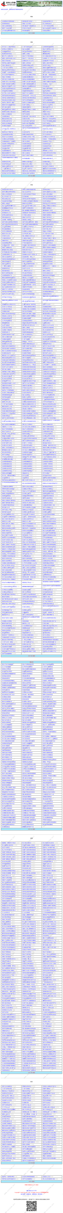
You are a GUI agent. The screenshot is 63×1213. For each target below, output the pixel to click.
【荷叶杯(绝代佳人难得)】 (30, 1033)
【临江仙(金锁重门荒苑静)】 (9, 1000)
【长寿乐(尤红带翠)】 (7, 671)
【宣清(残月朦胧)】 (27, 796)
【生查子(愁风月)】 (28, 229)
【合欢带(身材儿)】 (47, 697)
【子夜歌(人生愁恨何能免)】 (50, 986)
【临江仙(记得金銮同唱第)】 (10, 362)
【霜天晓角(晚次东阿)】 (30, 166)
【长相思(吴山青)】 (48, 318)
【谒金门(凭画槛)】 (7, 77)
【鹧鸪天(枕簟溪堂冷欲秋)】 (51, 521)
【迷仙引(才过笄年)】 (7, 734)
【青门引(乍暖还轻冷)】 (49, 579)
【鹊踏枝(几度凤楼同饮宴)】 (31, 901)
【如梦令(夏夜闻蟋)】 (29, 1119)
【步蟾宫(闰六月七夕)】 (30, 60)
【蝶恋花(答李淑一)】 (29, 1091)
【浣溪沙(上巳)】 (47, 1176)
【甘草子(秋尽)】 (5, 690)
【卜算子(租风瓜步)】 (29, 46)
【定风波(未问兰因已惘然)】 (31, 70)
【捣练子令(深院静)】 (28, 961)
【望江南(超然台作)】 (8, 440)
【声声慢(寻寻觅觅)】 (8, 297)
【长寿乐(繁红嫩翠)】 (47, 669)
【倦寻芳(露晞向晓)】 (8, 1028)
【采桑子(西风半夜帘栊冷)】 (31, 856)
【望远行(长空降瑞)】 (47, 780)
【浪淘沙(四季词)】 (7, 1160)
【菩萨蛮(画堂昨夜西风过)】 (31, 891)
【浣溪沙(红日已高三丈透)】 (50, 963)
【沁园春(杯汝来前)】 (49, 502)
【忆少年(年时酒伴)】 (8, 850)
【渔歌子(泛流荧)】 (49, 1019)
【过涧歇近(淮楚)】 (6, 697)
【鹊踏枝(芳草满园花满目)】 (51, 898)
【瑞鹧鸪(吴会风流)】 (27, 762)
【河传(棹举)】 (47, 935)
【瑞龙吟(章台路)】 (8, 630)
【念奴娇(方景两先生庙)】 (9, 143)
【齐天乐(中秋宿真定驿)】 (50, 395)
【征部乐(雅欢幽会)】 (27, 822)
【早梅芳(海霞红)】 (47, 820)
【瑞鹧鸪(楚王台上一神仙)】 (31, 364)
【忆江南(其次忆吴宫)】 (50, 843)
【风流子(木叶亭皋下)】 (49, 570)
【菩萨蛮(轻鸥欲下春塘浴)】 (31, 1070)
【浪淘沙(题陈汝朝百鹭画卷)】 (31, 596)
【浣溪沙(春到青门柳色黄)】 (51, 870)
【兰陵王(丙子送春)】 (49, 320)
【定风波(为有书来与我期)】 (9, 173)
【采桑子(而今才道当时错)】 (11, 81)
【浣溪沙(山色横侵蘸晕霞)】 (50, 411)
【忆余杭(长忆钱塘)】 (49, 376)
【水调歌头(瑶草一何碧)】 (9, 245)
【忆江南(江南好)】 (28, 843)
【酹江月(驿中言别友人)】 (30, 480)
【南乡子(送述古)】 (7, 431)
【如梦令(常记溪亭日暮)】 (9, 294)
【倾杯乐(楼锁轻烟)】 (47, 752)
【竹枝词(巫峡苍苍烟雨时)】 (10, 998)
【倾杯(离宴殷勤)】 (6, 750)
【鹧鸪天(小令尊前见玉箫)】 (10, 549)
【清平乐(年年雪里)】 (29, 291)
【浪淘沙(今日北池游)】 (50, 360)
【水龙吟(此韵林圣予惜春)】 (31, 194)
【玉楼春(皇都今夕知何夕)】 (8, 815)
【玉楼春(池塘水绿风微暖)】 (30, 560)
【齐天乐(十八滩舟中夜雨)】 (9, 46)
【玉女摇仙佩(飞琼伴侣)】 (28, 817)
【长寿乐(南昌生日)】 (49, 273)
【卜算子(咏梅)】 (27, 339)
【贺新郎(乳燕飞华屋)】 (49, 408)
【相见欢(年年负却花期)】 (30, 139)
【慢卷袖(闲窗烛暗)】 (47, 729)
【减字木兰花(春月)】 (49, 415)
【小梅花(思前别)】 (7, 238)
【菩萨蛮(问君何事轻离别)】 (31, 98)
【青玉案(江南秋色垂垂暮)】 (31, 1146)
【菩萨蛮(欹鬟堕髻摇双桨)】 (31, 896)
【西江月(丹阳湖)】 (28, 592)
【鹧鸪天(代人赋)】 (8, 521)
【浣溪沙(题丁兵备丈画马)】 (31, 116)
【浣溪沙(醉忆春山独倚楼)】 (31, 873)
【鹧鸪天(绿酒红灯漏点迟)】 (9, 111)
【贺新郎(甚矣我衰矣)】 (50, 495)
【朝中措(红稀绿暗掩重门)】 (51, 642)
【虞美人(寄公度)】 (7, 401)
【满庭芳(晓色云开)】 (8, 388)
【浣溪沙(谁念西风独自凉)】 (11, 88)
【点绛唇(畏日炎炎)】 (49, 466)
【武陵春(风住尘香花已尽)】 (10, 304)
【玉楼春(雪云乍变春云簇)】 (31, 931)
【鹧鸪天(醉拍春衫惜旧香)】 (31, 549)
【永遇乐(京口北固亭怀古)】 (51, 519)
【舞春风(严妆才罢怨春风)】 (51, 915)
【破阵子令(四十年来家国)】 (30, 970)
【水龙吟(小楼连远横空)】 (9, 392)
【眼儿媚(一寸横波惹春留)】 (50, 74)
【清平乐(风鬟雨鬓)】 (50, 100)
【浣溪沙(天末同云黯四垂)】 (51, 1137)
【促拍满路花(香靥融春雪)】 (8, 673)
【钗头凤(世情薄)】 (7, 452)
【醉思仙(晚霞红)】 (28, 1012)
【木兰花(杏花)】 (26, 738)
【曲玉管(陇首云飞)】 (7, 757)
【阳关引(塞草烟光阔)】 (8, 273)
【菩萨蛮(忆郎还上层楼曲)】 (9, 579)
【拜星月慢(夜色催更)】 (9, 612)
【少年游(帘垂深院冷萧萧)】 (49, 766)
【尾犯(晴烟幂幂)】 (27, 782)
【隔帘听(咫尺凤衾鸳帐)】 (8, 692)
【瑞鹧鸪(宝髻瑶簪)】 (27, 759)
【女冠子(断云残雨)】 (47, 743)
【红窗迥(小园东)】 (27, 701)
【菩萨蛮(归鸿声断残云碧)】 (10, 291)
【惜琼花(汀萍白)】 (28, 582)
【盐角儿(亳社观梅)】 (49, 194)
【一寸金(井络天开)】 (47, 801)
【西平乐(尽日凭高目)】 (48, 789)
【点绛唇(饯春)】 (7, 116)
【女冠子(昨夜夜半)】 (28, 1037)
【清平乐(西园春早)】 (8, 898)
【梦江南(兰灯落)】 (28, 945)
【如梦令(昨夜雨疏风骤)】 (30, 294)
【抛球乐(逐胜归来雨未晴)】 (31, 889)
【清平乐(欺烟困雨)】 (28, 1179)
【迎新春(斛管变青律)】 (48, 806)
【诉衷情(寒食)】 (27, 1010)
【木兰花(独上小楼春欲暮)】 (50, 1035)
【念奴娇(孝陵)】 (47, 148)
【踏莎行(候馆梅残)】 (49, 367)
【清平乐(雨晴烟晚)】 (29, 898)
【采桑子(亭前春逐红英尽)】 (9, 959)
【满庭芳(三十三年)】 (8, 426)
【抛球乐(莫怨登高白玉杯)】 (31, 887)
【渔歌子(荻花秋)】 (7, 956)
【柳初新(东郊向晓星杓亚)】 (29, 722)
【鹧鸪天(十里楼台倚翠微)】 (31, 547)
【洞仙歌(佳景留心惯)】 (48, 676)
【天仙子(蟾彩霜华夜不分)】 (9, 1044)
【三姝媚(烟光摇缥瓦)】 (50, 397)
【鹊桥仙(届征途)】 (27, 757)
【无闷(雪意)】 (27, 477)
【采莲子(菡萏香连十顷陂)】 (31, 942)
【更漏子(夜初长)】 (49, 866)
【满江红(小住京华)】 (49, 104)
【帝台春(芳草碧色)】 (28, 273)
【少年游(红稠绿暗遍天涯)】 (9, 30)
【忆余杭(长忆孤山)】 (8, 376)
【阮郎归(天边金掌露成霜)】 (10, 537)
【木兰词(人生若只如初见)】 (11, 93)
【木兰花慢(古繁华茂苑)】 (28, 741)
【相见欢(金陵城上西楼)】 (30, 649)
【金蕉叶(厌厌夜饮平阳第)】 (29, 708)
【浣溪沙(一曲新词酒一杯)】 (50, 551)
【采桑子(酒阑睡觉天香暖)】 (31, 854)
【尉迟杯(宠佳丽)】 (6, 785)
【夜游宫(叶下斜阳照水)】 (9, 635)
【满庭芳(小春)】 (47, 596)
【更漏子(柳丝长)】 (8, 530)
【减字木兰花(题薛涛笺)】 (30, 1160)
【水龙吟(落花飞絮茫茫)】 (30, 121)
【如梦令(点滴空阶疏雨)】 (30, 1151)
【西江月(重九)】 (47, 440)
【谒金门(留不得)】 (28, 1019)
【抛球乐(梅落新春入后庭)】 (10, 887)
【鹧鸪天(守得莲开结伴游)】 (51, 547)
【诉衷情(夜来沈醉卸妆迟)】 (31, 297)
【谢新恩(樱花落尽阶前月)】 (9, 982)
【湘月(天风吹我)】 (8, 60)
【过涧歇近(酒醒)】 (27, 697)
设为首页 (23, 1194)
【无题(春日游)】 (47, 1044)
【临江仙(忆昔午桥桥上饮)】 (31, 205)
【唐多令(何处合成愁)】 (30, 486)
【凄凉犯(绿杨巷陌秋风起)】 (9, 259)
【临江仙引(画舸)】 (27, 720)
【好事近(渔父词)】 (28, 644)
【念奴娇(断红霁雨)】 (8, 243)
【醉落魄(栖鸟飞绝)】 (49, 210)
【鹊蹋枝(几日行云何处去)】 (31, 905)
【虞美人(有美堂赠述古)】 (9, 447)
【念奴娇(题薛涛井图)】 (8, 134)
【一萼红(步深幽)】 (28, 639)
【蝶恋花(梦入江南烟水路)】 (31, 528)
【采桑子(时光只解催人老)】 (50, 549)
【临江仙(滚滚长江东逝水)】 (50, 28)
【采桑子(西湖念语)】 (49, 350)
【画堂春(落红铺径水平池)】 (30, 381)
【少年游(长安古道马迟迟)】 (49, 764)
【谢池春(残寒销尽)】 (8, 318)
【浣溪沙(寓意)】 (7, 415)
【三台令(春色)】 (48, 910)
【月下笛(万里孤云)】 (49, 601)
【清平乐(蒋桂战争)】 (8, 1105)
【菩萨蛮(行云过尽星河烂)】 (51, 203)
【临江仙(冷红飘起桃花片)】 (31, 880)
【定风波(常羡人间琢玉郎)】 (30, 406)
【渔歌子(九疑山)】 (28, 956)
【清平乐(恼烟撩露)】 (8, 653)
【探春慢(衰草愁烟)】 (49, 261)
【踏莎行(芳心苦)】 (7, 233)
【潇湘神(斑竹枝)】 (28, 991)
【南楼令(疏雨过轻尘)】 (9, 166)
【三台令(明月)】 (7, 912)
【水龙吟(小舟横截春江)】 (50, 438)
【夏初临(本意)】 (48, 51)
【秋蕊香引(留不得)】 (27, 755)
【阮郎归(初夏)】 (27, 433)
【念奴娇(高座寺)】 (28, 143)
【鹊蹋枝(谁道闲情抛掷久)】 (31, 908)
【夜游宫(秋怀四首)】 (8, 53)
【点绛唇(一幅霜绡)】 (8, 219)
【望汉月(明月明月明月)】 (28, 780)
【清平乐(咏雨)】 (28, 114)
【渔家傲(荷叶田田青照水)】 (51, 369)
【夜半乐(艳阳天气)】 (27, 801)
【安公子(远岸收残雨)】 (48, 664)
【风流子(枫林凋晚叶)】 (50, 614)
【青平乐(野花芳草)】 (28, 1042)
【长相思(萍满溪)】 (28, 353)
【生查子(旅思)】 (48, 123)
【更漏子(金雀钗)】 (7, 963)
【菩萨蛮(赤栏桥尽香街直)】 (30, 198)
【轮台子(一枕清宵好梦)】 (49, 724)
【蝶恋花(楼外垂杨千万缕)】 (31, 651)
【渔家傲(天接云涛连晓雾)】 (31, 309)
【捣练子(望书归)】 (48, 217)
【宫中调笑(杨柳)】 (48, 1026)
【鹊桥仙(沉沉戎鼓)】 (49, 1149)
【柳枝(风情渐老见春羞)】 (30, 968)
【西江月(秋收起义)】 (49, 1109)
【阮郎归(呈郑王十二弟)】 (9, 975)
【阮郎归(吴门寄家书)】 (9, 132)
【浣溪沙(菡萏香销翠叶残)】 (9, 949)
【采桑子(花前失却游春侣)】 (31, 852)
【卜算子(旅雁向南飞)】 (30, 642)
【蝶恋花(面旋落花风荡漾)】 (31, 355)
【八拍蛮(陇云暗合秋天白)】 (30, 1063)
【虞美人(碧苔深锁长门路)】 (10, 1158)
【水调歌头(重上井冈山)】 (50, 1107)
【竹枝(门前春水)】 (28, 1021)
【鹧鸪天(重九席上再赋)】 (9, 523)
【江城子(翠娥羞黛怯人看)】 (30, 418)
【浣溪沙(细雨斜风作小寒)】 (50, 413)
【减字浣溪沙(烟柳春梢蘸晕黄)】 (31, 224)
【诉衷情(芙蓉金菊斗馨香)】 (50, 556)
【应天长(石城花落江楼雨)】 (10, 926)
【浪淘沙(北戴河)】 (28, 1095)
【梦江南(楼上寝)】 (49, 945)
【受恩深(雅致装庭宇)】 (48, 771)
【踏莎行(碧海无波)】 (8, 558)
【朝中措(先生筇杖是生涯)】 (10, 644)
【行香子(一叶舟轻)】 (28, 443)
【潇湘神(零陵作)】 (28, 107)
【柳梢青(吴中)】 (27, 1007)
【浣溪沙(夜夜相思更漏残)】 (30, 1035)
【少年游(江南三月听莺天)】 (10, 129)
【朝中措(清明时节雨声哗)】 (9, 594)
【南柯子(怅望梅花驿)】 (30, 208)
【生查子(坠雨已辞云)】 (9, 542)
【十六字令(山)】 (7, 1107)
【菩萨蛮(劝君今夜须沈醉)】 (30, 1040)
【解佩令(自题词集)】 (29, 161)
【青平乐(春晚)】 (7, 454)
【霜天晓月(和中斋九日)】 (30, 325)
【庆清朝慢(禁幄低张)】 (50, 291)
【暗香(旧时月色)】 (28, 250)
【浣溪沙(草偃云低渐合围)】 (51, 1132)
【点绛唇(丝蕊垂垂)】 (29, 466)
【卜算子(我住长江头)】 (50, 316)
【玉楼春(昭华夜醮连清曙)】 (8, 817)
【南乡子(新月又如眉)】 (9, 535)
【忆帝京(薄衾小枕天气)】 (8, 803)
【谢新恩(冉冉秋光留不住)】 (30, 979)
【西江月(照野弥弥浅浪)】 (30, 440)
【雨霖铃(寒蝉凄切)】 (47, 808)
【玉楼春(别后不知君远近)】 (51, 371)
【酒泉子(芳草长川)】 (49, 875)
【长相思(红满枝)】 (28, 861)
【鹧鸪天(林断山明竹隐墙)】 (50, 447)
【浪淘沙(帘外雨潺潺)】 (29, 966)
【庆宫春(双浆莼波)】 (49, 259)
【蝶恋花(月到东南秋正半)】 (51, 1128)
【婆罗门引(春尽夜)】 (8, 28)
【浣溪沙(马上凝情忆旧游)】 (50, 1063)
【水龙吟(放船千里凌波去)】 (10, 649)
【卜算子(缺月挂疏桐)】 (8, 404)
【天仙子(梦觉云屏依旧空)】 (30, 1044)
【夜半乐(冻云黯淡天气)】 (8, 801)
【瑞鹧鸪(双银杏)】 (49, 294)
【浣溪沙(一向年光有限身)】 (9, 553)
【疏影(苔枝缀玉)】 (7, 261)
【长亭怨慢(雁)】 (28, 158)
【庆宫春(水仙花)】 (49, 475)
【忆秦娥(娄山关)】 (8, 1112)
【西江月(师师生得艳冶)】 (28, 789)
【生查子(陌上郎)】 (48, 229)
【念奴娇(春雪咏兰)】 (49, 21)
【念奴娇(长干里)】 (48, 141)
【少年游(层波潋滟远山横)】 (29, 764)
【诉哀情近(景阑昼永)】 (7, 775)
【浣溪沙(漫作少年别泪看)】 (51, 1135)
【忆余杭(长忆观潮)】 (28, 376)
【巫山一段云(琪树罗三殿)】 (8, 787)
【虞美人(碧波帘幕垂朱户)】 (10, 928)
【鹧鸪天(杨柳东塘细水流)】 (51, 67)
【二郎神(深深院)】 (49, 471)
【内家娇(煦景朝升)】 (7, 743)
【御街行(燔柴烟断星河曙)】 (8, 820)
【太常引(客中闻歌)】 (49, 132)
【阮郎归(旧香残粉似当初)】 (51, 535)
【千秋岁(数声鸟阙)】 (28, 579)
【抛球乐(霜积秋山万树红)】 (10, 889)
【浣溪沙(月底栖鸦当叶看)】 (51, 1139)
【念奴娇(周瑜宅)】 (28, 150)
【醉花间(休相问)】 (49, 1000)
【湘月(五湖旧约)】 (7, 263)
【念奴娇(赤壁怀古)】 (28, 431)
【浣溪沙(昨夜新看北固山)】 (10, 1142)
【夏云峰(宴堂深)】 (27, 794)
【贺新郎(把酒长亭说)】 (50, 493)
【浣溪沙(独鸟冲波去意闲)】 (10, 155)
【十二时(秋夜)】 (26, 771)
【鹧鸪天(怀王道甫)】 (28, 203)
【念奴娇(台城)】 (7, 148)
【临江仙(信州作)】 (28, 191)
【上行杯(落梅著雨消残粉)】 (51, 912)
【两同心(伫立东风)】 (7, 717)
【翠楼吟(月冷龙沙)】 (28, 252)
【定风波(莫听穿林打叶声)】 (50, 406)
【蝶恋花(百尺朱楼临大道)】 (51, 1123)
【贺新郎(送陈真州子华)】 (9, 334)
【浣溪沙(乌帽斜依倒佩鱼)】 (10, 1017)
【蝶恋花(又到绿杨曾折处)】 (31, 86)
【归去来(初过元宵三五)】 (8, 694)
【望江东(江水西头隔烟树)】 (51, 245)
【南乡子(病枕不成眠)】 (30, 155)
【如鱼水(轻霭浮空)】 (7, 759)
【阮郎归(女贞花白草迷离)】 (10, 1153)
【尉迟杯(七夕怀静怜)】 (50, 166)
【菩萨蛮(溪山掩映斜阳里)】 (10, 480)
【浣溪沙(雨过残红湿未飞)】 (51, 621)
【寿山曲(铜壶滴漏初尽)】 (9, 915)
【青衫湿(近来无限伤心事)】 (11, 100)
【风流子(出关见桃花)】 (9, 136)
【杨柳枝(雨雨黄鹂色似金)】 (51, 1058)
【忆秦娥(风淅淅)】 (8, 924)
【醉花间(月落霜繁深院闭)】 (51, 933)
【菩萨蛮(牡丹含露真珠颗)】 (50, 577)
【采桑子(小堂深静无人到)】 (51, 856)
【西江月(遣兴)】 (48, 516)
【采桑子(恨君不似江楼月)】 (31, 346)
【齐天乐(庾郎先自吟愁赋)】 (30, 259)
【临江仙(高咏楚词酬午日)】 (10, 205)
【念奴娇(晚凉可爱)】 (49, 646)
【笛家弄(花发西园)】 (27, 673)
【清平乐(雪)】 (7, 1012)
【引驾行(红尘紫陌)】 (27, 803)
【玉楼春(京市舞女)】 (29, 489)
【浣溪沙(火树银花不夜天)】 (51, 1086)
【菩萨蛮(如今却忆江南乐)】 (9, 1042)
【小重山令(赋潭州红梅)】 (30, 263)
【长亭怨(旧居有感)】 (49, 592)
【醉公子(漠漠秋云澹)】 (8, 940)
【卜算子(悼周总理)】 (8, 1088)
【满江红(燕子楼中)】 (49, 480)
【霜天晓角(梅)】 (7, 210)
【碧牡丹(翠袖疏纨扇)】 (30, 526)
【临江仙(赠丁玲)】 (49, 1095)
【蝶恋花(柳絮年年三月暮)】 (9, 153)
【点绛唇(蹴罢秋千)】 (8, 275)
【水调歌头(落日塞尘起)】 (30, 512)
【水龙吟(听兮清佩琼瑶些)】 (10, 516)
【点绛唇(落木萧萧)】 (49, 461)
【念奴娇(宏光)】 (47, 143)
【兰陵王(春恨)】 (28, 607)
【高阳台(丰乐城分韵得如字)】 (51, 483)
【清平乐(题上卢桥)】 (8, 509)
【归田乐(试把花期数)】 (30, 530)
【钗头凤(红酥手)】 (48, 339)
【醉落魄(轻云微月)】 (8, 450)
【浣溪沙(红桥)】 (28, 118)
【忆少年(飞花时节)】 (29, 168)
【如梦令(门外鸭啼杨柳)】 (9, 390)
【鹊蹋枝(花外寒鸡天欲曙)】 (10, 905)
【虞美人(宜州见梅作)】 (30, 247)
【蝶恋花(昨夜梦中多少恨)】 (31, 1130)
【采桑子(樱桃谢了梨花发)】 (10, 859)
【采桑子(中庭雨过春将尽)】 (51, 859)
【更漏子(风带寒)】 (28, 863)
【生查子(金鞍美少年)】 (50, 540)
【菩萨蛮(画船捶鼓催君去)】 (30, 399)
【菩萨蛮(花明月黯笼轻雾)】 (50, 970)
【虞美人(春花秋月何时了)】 (50, 984)
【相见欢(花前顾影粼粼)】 (30, 79)
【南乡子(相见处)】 (7, 954)
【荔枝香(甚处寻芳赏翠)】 (8, 715)
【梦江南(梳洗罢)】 (49, 1049)
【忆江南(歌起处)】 (49, 23)
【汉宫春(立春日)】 (28, 493)
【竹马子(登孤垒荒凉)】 (28, 824)
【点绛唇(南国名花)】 (8, 464)
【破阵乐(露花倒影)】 (7, 748)
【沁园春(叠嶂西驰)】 (29, 505)
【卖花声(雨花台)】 (8, 164)
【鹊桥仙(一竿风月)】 (28, 341)
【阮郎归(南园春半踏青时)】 (10, 364)
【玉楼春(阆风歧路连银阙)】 (29, 815)
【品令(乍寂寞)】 (7, 847)
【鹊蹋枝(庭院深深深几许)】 (51, 908)
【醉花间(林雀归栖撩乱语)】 (10, 933)
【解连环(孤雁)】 (7, 596)
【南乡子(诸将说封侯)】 (50, 240)
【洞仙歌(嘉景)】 (5, 678)
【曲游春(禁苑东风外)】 (49, 637)
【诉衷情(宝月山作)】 (8, 1010)
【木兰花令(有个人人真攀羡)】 (50, 738)
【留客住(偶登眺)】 (6, 722)
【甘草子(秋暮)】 (26, 690)
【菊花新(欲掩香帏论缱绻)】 (8, 710)
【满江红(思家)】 (27, 141)
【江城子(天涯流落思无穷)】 (30, 421)
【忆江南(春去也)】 (8, 996)
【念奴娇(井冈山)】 (28, 1098)
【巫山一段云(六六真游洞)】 (49, 785)
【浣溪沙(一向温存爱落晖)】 (10, 72)
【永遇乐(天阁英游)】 (7, 808)
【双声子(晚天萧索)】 (7, 773)
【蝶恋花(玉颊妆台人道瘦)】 (30, 109)
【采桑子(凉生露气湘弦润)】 (31, 81)
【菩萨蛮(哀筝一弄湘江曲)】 (30, 577)
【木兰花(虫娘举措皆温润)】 (29, 734)
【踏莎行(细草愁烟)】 (28, 558)
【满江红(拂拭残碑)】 (8, 26)
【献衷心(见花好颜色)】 (9, 1007)
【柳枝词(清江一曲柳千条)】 (10, 991)
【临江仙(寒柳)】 (28, 49)
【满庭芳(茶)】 (7, 240)
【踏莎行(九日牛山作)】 (50, 325)
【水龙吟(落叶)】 (7, 477)
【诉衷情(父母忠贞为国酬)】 (10, 1109)
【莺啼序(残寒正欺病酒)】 (9, 489)
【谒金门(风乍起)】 (8, 919)
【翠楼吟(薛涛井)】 (28, 1086)
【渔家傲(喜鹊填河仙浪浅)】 (31, 371)
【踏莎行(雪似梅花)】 (49, 348)
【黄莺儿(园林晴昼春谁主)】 (8, 704)
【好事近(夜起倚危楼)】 (9, 1132)
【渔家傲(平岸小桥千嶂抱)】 (31, 457)
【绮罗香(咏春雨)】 (8, 397)
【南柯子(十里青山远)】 (49, 1007)
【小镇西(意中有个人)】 (48, 794)
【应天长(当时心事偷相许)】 (31, 924)
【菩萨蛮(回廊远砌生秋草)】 (51, 891)
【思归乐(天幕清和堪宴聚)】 (29, 773)
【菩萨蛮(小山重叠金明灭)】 (51, 1054)
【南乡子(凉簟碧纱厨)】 (29, 429)
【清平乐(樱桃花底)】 (29, 1149)
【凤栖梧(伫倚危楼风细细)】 (8, 687)
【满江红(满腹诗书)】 (8, 337)
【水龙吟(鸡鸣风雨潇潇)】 (30, 1176)
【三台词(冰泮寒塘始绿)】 (30, 1031)
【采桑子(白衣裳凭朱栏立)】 (51, 79)
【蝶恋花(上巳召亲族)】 (30, 277)
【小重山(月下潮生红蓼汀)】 (50, 452)
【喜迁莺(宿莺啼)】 (8, 917)
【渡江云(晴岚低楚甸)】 (30, 614)
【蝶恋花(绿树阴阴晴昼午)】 (50, 171)
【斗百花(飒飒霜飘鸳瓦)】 (49, 678)
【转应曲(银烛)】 (27, 30)
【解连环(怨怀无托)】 (8, 623)
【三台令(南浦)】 (28, 912)
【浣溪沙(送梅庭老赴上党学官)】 (31, 413)
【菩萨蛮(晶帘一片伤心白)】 (31, 95)
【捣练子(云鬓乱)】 (7, 961)
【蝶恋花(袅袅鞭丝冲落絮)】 (10, 1128)
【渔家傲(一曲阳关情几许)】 (50, 445)
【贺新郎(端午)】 (7, 332)
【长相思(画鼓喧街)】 (27, 671)
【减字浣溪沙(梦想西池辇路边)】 (51, 222)
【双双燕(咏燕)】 (7, 399)
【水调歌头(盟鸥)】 (49, 512)
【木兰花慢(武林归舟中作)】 (51, 56)
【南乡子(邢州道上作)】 (50, 49)
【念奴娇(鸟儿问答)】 (8, 1100)
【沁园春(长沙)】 (7, 1102)
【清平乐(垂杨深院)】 (49, 1146)
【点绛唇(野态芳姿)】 (8, 471)
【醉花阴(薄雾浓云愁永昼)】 (51, 313)
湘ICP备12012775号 (31, 1190)
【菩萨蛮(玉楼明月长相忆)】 (31, 1056)
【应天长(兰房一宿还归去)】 (51, 924)
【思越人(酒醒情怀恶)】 (30, 915)
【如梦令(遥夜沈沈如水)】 (30, 390)
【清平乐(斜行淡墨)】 (8, 1149)
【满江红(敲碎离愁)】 (49, 498)
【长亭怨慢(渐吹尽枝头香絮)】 (10, 252)
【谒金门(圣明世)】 (49, 919)
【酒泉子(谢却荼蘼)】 (50, 88)
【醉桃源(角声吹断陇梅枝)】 (10, 935)
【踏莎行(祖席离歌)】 (8, 560)
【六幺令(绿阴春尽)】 (29, 533)
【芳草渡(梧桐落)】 (8, 863)
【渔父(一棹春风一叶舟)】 (30, 984)
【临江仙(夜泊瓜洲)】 (29, 125)
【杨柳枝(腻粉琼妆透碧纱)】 (50, 1065)
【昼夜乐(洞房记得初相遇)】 (49, 822)
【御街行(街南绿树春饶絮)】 (51, 544)
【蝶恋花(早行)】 (7, 614)
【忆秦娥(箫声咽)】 (28, 947)
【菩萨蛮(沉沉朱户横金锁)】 (10, 891)
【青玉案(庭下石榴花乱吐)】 (31, 26)
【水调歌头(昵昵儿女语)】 (9, 438)
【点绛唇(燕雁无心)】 (8, 254)
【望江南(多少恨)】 (48, 975)
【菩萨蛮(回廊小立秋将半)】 (51, 1144)
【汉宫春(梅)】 (27, 196)
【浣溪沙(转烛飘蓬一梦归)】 (10, 873)
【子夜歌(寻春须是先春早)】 (9, 989)
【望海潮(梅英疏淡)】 (8, 395)
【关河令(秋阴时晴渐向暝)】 (51, 618)
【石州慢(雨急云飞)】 (8, 610)
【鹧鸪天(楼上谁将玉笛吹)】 (9, 603)
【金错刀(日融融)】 (49, 873)
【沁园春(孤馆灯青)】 (49, 431)
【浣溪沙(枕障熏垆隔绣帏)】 (9, 1065)
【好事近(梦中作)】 (7, 381)
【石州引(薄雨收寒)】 (8, 231)
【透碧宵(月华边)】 (47, 778)
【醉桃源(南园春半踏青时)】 (31, 935)
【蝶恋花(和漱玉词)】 (8, 118)
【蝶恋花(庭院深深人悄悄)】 (9, 109)
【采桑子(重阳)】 (48, 1088)
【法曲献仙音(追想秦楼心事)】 (9, 683)
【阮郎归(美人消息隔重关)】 (51, 1151)
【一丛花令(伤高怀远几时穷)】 (10, 586)
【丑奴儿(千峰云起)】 (8, 491)
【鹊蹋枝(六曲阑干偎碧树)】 (51, 905)
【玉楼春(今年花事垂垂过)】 (31, 1158)
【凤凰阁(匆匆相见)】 (7, 685)
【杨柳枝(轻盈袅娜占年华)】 (31, 993)
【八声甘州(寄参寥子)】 (49, 401)
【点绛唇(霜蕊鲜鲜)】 (8, 466)
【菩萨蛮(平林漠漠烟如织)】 (9, 947)
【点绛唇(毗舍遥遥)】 (29, 464)
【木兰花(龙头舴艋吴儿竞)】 (9, 577)
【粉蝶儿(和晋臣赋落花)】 (9, 493)
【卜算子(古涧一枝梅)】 (9, 642)
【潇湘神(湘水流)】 (49, 991)
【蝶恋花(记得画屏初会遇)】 (50, 404)
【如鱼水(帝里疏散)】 (47, 757)
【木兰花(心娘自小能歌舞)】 (8, 738)
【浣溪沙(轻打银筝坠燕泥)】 (51, 1014)
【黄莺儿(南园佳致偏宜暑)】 (31, 189)
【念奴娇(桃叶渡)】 (28, 148)
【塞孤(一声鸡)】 (46, 762)
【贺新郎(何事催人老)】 (30, 65)
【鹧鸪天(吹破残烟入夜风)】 (8, 822)
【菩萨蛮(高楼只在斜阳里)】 (10, 348)
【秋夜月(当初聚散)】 (47, 755)
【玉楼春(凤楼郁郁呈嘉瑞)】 (49, 813)
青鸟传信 (40, 1194)
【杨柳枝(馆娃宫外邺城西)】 (51, 1056)
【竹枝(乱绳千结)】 (8, 1021)
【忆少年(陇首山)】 (49, 1024)
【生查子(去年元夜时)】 (9, 367)
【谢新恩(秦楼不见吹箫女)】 (9, 979)
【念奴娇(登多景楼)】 (8, 201)
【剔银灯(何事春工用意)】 (8, 778)
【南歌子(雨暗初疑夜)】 (49, 426)
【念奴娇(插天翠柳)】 (8, 646)
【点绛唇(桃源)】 (47, 378)
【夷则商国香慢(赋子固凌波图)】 (51, 639)
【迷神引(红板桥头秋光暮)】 (29, 731)
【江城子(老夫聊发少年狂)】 (9, 421)
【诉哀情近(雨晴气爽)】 (28, 775)
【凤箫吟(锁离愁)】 (48, 215)
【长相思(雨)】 (7, 1024)
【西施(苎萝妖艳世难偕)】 (28, 792)
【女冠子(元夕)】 (27, 268)
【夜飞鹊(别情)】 (48, 632)
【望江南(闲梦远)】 (7, 977)
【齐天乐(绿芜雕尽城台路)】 (10, 628)
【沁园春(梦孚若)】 (28, 337)
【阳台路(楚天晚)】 (47, 799)
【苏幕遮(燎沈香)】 (49, 630)
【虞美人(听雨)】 (47, 270)
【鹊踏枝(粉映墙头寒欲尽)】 (10, 901)
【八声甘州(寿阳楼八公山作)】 (31, 563)
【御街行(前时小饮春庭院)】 (29, 820)
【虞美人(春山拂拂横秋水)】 (31, 928)
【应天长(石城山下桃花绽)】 (31, 926)
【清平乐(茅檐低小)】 (49, 507)
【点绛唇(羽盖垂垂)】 (29, 471)
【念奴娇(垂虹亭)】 (28, 646)
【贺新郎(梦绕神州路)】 (30, 603)
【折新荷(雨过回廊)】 (49, 610)
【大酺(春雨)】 (27, 612)
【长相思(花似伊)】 (8, 353)
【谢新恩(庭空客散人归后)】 (50, 979)
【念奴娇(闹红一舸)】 (28, 256)
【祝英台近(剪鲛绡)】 (8, 123)
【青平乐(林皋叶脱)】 (49, 226)
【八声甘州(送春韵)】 (8, 320)
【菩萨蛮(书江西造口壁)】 (30, 502)
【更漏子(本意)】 (48, 111)
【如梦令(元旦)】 (48, 1105)
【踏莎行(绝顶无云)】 (8, 1156)
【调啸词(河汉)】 (48, 1028)
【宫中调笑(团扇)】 (28, 1026)
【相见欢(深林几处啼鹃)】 (30, 173)
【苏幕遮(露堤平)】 (28, 350)
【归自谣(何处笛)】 (49, 868)
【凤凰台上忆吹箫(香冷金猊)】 (11, 280)
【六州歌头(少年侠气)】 (29, 226)
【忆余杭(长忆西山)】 (28, 378)
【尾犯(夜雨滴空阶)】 (47, 782)
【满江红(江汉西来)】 (28, 424)
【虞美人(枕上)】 (7, 1114)
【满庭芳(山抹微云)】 (49, 385)
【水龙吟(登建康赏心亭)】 (9, 514)
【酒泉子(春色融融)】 (29, 875)
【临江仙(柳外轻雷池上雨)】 (31, 362)
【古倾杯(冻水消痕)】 (27, 692)
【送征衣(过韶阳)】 (47, 773)
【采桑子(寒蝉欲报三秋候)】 (10, 852)
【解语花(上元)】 (28, 623)
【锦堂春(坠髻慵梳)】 (47, 708)
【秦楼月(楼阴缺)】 (49, 208)
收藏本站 (28, 1194)
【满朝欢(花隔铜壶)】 (7, 727)
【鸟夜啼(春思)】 (7, 1070)
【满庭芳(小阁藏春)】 (49, 287)
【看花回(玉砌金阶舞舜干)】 (49, 710)
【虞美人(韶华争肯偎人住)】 (10, 58)
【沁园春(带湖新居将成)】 (9, 505)
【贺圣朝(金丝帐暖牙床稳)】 (10, 870)
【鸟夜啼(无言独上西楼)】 (9, 970)
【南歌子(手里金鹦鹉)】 (30, 1051)
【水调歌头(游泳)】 (28, 1107)
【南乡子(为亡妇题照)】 (30, 93)
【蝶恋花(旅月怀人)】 (49, 107)
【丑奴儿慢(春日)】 (8, 65)
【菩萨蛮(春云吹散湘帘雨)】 (51, 93)
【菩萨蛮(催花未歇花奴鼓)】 (11, 95)
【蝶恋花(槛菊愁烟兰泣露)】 (9, 551)
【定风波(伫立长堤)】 (47, 673)
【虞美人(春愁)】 (7, 203)
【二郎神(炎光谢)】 (27, 680)
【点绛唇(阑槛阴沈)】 (29, 461)
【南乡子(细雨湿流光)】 (9, 884)
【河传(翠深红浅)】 (6, 699)
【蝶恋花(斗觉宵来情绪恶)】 (31, 1125)
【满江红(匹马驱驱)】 (7, 729)
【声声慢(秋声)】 (47, 268)
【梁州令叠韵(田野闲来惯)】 (10, 191)
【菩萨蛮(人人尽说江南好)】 (50, 1040)
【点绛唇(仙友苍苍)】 (8, 468)
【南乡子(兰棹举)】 (28, 952)
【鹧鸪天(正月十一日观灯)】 (50, 266)
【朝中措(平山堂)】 (49, 353)
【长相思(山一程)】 (49, 84)
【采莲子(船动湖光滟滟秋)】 (10, 942)
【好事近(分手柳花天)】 (9, 49)
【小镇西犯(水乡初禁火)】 (8, 796)
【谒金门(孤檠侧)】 (49, 1156)
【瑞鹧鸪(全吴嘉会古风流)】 (49, 759)
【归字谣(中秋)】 (7, 1119)
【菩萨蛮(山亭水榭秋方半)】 (51, 651)
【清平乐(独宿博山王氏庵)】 (31, 507)
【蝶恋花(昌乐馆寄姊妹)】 (50, 275)
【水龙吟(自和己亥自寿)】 (50, 337)
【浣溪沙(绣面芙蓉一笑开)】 (31, 284)
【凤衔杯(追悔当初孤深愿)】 (49, 687)
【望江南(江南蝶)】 (8, 369)
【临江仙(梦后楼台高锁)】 (50, 530)
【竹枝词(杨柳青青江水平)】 (31, 998)
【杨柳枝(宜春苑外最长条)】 (31, 1058)
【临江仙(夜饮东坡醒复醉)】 (9, 424)
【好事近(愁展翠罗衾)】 (50, 1130)
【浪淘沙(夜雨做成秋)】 (30, 91)
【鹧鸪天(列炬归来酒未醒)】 (51, 1158)
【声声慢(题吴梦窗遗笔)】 (30, 601)
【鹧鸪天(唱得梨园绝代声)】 (51, 649)
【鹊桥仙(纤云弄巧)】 (49, 388)
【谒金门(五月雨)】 (28, 23)
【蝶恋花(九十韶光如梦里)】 (51, 118)
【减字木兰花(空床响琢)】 (9, 418)
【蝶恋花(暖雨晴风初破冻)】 (10, 277)
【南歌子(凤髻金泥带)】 (50, 362)
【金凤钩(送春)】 (48, 189)
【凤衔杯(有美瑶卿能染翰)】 (29, 687)
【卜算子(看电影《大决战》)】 (31, 1114)
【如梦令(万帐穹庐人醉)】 (10, 102)
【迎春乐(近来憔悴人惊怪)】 (29, 806)
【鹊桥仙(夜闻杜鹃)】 (8, 341)
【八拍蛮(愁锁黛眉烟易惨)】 (9, 1063)
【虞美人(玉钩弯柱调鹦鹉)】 (10, 931)
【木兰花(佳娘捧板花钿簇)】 (8, 736)
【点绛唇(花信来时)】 (49, 526)
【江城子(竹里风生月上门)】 (50, 940)
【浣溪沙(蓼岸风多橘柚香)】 (31, 1014)
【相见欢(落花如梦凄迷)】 (51, 102)
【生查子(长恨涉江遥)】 (9, 540)
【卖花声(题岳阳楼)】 (49, 572)
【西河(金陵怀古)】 (28, 632)
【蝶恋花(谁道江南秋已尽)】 (31, 1128)
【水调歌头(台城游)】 (28, 231)
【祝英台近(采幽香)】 (49, 489)
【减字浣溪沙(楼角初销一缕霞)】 (31, 222)
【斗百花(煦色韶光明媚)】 (8, 680)
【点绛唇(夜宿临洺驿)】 (50, 46)
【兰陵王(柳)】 (47, 623)
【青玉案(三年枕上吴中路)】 (9, 433)
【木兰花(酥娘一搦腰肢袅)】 (49, 736)
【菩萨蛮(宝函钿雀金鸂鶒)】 (51, 1051)
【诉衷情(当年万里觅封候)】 (50, 341)
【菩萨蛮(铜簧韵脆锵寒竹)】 (30, 973)
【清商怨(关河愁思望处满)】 (9, 556)
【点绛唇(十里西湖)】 (49, 464)
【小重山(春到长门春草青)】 (31, 304)
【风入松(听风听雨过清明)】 (31, 483)
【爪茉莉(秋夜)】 (5, 827)
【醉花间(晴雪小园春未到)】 (31, 933)
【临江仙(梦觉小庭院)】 (28, 717)
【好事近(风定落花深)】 (50, 280)
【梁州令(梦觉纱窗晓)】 (28, 715)
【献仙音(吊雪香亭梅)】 (8, 639)
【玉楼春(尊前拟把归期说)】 (51, 374)
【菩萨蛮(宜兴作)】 (48, 450)
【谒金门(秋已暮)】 (28, 919)
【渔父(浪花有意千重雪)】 (9, 984)
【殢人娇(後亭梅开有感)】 (30, 301)
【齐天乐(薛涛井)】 (49, 134)
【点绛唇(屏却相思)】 (49, 1121)
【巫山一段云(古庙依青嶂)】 (50, 954)
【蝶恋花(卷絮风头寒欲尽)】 (31, 1068)
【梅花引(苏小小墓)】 (29, 164)
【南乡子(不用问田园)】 (29, 56)
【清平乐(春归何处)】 (49, 243)
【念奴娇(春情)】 (28, 289)
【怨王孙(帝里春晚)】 (29, 311)
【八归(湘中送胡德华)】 (49, 250)
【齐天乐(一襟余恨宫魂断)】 (10, 475)
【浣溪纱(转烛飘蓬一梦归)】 (9, 966)
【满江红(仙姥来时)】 (8, 256)
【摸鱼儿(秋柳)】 (28, 1144)
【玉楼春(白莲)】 (48, 114)
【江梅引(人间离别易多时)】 (50, 254)
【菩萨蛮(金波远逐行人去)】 (31, 894)
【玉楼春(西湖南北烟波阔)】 (31, 374)
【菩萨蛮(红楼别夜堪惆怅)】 (50, 1037)
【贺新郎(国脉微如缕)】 (30, 332)
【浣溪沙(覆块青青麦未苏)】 (9, 411)
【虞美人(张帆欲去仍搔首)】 (51, 205)
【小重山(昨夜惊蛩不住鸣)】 (30, 570)
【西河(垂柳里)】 (28, 1156)
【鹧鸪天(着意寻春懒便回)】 (51, 523)
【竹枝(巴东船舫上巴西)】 (30, 845)
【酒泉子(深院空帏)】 (8, 877)
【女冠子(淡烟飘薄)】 (27, 743)
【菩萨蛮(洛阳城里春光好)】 (9, 1040)
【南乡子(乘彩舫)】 (7, 952)
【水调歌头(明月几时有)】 (50, 436)
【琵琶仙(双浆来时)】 (49, 256)
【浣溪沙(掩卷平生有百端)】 (10, 1139)
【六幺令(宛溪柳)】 (7, 226)
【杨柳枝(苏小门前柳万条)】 (10, 1058)
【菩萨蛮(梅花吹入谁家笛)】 (51, 894)
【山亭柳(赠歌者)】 (28, 556)
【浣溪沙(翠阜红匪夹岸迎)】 (51, 153)
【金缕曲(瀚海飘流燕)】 (30, 77)
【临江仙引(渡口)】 (6, 720)
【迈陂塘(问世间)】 (49, 567)
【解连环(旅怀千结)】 (49, 77)
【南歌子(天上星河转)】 (9, 289)
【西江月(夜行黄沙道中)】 (9, 519)
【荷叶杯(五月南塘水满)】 (9, 79)
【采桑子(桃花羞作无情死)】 (11, 84)
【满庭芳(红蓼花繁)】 (28, 385)
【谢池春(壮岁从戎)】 (8, 343)
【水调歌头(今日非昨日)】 (50, 136)
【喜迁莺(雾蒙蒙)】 (28, 917)
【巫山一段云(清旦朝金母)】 (29, 787)
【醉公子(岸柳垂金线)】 (49, 938)
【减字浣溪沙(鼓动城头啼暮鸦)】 (11, 222)
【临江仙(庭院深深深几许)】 (10, 287)
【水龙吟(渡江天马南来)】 (30, 514)
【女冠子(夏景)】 (5, 745)
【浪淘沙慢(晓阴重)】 (8, 625)
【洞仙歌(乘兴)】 (26, 676)
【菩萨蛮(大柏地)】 (28, 1100)
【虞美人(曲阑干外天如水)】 (51, 542)
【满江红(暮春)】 (28, 498)
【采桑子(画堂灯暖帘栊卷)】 (51, 852)
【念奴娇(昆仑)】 (48, 1098)
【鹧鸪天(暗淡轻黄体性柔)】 (10, 313)
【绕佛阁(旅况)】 (28, 628)
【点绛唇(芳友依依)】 (29, 459)
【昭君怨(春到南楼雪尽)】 (9, 1026)
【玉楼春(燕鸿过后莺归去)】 (50, 560)
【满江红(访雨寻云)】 (27, 727)
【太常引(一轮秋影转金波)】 (31, 516)
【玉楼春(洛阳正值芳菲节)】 (10, 374)
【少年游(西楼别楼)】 (49, 537)
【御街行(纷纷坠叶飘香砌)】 (51, 212)
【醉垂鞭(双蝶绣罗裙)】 (29, 586)
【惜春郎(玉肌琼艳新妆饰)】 (8, 794)
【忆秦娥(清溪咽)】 (28, 318)
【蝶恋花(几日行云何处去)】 (10, 355)
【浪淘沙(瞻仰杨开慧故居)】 (31, 1116)
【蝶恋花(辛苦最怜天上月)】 (11, 86)
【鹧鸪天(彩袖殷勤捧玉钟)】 (10, 547)
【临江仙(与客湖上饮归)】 (9, 565)
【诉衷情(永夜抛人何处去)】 (9, 938)
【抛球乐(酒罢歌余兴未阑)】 (51, 884)
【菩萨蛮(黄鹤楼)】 (49, 1100)
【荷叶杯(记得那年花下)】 (9, 1033)
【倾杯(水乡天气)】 (27, 750)
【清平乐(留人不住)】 (29, 535)
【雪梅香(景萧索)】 (47, 796)
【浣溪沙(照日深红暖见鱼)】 (30, 415)
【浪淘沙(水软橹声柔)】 (49, 173)
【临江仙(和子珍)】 (48, 109)
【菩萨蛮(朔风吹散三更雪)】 (51, 95)
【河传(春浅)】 (48, 86)
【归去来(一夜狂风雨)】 (28, 694)
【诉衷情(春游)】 (7, 23)
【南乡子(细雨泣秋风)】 (50, 882)
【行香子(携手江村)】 (8, 443)
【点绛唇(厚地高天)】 (29, 1121)
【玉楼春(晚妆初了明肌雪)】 (30, 986)
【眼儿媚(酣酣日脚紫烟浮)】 (31, 210)
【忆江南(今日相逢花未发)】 (31, 921)
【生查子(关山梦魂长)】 (30, 540)
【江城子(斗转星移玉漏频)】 (30, 940)
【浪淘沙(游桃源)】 (8, 1116)
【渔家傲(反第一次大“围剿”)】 (51, 1112)
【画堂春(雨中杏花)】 (29, 21)
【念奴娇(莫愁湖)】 (28, 146)
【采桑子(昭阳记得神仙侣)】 (31, 859)
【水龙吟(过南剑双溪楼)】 (50, 514)
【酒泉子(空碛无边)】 (29, 1017)
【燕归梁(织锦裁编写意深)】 (29, 799)
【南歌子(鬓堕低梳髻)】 (9, 1051)
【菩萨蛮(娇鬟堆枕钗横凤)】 (10, 894)
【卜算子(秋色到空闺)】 (50, 26)
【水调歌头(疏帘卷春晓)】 (9, 139)
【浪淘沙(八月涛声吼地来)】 (31, 989)
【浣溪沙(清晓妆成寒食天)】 (9, 1035)
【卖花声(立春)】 (48, 65)
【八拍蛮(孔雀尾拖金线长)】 (51, 1012)
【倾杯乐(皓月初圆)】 (7, 752)
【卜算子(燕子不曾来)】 (9, 67)
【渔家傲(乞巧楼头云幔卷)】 (10, 371)
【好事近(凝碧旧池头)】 (9, 215)
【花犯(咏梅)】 (27, 621)
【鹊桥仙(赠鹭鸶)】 (49, 509)
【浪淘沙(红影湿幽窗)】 (9, 91)
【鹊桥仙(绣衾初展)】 (8, 1151)
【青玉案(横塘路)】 (7, 229)
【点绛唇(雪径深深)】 (49, 468)
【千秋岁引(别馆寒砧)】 (9, 457)
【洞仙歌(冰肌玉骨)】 (8, 408)
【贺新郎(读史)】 (48, 1091)
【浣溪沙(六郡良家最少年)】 (10, 1135)
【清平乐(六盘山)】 (28, 1105)
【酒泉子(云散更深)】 (8, 880)
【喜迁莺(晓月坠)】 (48, 977)
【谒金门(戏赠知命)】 (8, 247)
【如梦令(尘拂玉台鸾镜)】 (30, 910)
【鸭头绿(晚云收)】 (8, 198)
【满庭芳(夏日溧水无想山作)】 (51, 625)
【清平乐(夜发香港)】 (49, 155)
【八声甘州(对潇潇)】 (27, 666)
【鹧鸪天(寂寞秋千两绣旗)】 (31, 316)
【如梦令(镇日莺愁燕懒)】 (30, 123)
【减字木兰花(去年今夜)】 (50, 346)
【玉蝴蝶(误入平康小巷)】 (28, 813)
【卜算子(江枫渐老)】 (47, 666)
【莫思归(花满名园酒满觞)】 (31, 882)
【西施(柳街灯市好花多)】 (8, 792)
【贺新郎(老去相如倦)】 (49, 327)
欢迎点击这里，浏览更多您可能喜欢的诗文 (12, 9)
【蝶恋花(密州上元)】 (8, 406)
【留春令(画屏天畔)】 (8, 533)
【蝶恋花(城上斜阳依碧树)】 (30, 171)
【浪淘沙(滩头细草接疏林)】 (10, 945)
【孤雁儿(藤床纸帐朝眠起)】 (31, 280)
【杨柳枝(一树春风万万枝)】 (10, 843)
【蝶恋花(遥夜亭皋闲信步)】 (50, 961)
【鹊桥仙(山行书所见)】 (30, 509)
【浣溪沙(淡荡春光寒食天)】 (10, 282)
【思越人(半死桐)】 (48, 231)
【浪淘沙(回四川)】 (49, 1114)
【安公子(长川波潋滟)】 (7, 664)
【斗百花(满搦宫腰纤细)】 (28, 678)
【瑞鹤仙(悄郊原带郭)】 (50, 628)
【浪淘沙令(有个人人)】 (28, 713)
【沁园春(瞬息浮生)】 (50, 98)
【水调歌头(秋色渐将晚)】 (50, 565)
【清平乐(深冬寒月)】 (49, 896)
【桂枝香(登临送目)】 (29, 454)
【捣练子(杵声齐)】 (28, 217)
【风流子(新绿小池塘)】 (9, 618)
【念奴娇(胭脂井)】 (7, 150)
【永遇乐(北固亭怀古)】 (30, 519)
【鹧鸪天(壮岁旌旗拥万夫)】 (31, 523)
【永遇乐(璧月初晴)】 (8, 327)
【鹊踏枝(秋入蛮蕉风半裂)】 (10, 903)
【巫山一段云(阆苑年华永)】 (29, 785)
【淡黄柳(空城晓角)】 (49, 252)
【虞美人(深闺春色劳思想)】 (30, 938)
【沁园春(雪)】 (27, 1102)
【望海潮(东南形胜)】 (7, 780)
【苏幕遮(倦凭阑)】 (49, 1153)
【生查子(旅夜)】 (28, 104)
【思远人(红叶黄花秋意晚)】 (31, 542)
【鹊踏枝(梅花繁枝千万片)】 (51, 901)
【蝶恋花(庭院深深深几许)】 (10, 357)
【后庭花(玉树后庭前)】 (29, 963)
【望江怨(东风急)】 (7, 1003)
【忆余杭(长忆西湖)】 (8, 378)
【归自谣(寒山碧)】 (28, 868)
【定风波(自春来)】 (6, 676)
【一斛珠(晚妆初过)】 (49, 982)
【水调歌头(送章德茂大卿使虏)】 (31, 201)
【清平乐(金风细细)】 (49, 553)
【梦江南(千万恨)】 (28, 1049)
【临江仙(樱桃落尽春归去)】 (9, 968)
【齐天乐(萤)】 (27, 475)
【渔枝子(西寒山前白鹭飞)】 (10, 1068)
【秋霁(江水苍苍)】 (28, 397)
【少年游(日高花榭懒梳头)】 (29, 769)
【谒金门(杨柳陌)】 (8, 921)
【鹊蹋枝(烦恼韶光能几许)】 (51, 903)
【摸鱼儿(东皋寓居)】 (8, 194)
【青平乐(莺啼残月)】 (49, 1042)
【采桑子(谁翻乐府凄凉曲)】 (51, 81)
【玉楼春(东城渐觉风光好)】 (30, 401)
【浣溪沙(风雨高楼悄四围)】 (51, 70)
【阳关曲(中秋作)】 (48, 443)
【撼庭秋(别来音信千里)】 (30, 551)
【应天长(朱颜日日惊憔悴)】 (51, 926)
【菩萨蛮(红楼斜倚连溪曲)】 (51, 477)
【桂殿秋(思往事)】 (8, 161)
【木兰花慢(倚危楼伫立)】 (49, 741)
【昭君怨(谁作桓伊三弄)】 (30, 447)
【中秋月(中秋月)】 (28, 28)
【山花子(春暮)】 (7, 325)
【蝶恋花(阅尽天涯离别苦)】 (10, 1130)
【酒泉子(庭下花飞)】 (49, 877)
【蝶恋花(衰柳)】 (28, 111)
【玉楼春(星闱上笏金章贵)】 (49, 815)
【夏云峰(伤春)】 (47, 1010)
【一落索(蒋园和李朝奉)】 (50, 399)
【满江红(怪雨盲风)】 (29, 334)
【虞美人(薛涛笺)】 (28, 63)
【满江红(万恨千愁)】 (27, 729)
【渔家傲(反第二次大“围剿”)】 (31, 1112)
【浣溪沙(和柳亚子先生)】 (30, 1093)
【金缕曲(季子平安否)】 (50, 60)
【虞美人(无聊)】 (28, 53)
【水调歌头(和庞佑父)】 (9, 592)
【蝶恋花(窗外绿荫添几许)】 (10, 1125)
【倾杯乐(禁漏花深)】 (27, 752)
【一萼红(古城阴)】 (7, 266)
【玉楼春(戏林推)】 (8, 339)
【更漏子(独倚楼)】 (48, 219)
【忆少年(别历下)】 (8, 196)
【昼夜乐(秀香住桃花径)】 (8, 824)
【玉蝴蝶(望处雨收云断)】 (8, 813)
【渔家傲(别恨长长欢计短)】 (31, 369)
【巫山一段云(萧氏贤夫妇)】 (49, 787)
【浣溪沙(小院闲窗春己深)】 (10, 284)
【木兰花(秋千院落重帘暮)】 (51, 533)
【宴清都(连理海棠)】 (49, 486)
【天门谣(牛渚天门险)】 (49, 233)
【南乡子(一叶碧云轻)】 (29, 58)
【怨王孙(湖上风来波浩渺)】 (51, 311)
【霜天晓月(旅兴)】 (8, 512)
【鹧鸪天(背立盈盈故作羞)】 (11, 104)
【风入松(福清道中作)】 (50, 330)
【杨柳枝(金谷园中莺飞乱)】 (10, 993)
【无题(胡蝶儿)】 (27, 1065)
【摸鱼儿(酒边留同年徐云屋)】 (31, 323)
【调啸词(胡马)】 (7, 1031)
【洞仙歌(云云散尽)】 (8, 316)
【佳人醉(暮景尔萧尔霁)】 (49, 706)
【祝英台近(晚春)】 (8, 526)
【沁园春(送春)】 (48, 323)
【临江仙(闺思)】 (28, 395)
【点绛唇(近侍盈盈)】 (49, 459)
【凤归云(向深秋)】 (47, 683)
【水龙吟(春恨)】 (47, 201)
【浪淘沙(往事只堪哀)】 (49, 966)
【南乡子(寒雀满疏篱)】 (8, 429)
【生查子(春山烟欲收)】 (30, 1003)
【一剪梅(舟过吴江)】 (28, 270)
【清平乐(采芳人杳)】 (28, 599)
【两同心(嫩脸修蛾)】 (47, 715)
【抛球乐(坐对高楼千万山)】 (51, 889)
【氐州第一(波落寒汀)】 (50, 612)
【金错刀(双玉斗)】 (8, 875)
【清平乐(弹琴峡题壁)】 (30, 100)
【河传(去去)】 (47, 949)
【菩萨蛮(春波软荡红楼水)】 (51, 125)
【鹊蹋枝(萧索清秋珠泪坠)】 (10, 910)
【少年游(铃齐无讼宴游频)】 (8, 769)
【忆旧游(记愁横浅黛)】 (30, 635)
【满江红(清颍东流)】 (49, 424)
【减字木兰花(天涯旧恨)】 (30, 383)
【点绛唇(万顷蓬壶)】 (8, 1123)
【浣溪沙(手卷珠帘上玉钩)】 (30, 949)
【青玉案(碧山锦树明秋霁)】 (30, 847)
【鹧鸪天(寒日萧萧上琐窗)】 (31, 313)
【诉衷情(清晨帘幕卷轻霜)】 (31, 367)
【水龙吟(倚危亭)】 (28, 392)
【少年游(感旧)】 (28, 630)
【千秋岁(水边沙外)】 (28, 388)
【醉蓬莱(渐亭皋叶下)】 (28, 827)
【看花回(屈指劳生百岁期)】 (29, 710)
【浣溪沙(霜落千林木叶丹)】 (31, 1137)
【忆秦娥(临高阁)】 (49, 306)
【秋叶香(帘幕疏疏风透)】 (9, 572)
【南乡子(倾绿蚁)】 (48, 952)
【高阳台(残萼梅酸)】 (8, 473)
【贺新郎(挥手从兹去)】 (9, 1093)
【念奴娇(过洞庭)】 (28, 589)
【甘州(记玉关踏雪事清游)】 (30, 594)
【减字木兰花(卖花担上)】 (50, 284)
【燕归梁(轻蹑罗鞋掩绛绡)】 (8, 799)
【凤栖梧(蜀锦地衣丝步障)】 (49, 685)
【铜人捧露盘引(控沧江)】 (30, 236)
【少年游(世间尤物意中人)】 (49, 769)
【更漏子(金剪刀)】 (49, 863)
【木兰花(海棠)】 (46, 734)
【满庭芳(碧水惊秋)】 (8, 385)
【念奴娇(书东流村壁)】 (50, 500)
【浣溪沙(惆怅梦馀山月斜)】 (50, 1033)
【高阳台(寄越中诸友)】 (29, 637)
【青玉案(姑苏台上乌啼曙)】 (10, 1146)
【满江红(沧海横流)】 (8, 1086)
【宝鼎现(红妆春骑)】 (29, 320)
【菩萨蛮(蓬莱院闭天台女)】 (9, 973)
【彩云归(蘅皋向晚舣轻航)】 (29, 669)
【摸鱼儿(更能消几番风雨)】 (10, 500)
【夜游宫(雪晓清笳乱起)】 (30, 343)
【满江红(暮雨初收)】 (47, 727)
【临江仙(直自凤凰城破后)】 (51, 644)
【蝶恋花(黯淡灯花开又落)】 (31, 1123)
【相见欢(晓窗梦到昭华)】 (50, 917)
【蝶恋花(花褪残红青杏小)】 (30, 404)
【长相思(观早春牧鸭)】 (50, 1116)
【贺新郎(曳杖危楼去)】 (50, 603)
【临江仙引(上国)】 (47, 720)
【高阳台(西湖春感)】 (49, 594)
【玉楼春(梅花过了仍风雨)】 (10, 141)
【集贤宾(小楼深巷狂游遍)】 (49, 704)
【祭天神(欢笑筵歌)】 (7, 706)
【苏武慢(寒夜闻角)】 (29, 72)
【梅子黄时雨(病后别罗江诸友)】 (11, 599)
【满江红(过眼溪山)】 (8, 498)
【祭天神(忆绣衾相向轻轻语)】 (30, 706)
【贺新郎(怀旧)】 (7, 268)
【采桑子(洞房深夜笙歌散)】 (31, 850)
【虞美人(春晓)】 (28, 327)
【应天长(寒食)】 (48, 635)
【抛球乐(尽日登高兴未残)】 (31, 884)
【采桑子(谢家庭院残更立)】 (31, 84)
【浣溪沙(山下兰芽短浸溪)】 (9, 413)
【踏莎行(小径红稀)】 (49, 558)
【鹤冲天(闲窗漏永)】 (7, 701)
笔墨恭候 (34, 1194)
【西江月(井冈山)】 (28, 1109)
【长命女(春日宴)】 (8, 861)
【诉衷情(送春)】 (28, 1024)
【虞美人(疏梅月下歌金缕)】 (10, 544)
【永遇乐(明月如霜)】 (28, 445)
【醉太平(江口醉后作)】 (9, 56)
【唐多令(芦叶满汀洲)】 (29, 330)
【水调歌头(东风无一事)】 (30, 136)
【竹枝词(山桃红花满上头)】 (51, 996)
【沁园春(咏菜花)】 (8, 51)
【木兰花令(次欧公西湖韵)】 (30, 426)
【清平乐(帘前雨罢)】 (29, 51)
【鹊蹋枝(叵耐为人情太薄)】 (10, 908)
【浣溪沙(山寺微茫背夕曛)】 (10, 1137)
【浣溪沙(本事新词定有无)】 (31, 1132)
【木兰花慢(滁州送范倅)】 (30, 500)
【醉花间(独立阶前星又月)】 (51, 931)
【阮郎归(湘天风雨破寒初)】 (50, 390)
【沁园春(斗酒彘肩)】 (8, 330)
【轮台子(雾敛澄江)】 (27, 724)
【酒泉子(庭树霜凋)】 (29, 877)
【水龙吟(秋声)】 (28, 132)
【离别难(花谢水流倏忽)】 (49, 713)
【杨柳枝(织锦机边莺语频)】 (10, 1061)
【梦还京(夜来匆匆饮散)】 (8, 731)
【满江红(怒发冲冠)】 (8, 570)
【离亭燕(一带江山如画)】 (30, 572)
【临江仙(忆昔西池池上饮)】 (51, 196)
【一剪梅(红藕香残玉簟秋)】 (31, 306)
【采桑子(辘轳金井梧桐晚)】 (50, 956)
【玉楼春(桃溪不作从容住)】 (10, 637)
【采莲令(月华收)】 (6, 669)
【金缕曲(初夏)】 (48, 161)
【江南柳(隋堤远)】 (48, 574)
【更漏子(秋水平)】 (8, 866)
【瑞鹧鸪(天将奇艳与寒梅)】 (8, 762)
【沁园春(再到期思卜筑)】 (50, 505)
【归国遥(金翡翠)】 (48, 1031)
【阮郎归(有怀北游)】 (8, 601)
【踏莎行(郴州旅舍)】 (49, 392)
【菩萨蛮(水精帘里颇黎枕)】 (31, 1054)
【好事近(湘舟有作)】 (8, 121)
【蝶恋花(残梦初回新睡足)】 (9, 171)
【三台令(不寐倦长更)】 (29, 975)
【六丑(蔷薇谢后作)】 (29, 625)
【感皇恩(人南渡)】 (28, 219)
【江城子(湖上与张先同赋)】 (50, 418)
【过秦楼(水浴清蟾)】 (8, 621)
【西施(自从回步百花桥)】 (49, 792)
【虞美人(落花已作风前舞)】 (31, 567)
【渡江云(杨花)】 (27, 153)
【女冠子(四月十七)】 (8, 1037)
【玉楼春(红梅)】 (7, 311)
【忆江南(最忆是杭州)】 (9, 845)
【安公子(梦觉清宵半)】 (28, 664)
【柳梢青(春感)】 (7, 323)
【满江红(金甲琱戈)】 (49, 334)
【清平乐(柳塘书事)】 (29, 348)
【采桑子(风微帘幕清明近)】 (51, 850)
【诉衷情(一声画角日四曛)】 (49, 775)
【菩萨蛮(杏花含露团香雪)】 (10, 1056)
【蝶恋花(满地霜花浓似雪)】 (51, 1125)
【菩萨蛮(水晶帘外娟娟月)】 (9, 1179)
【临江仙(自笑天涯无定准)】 (31, 565)
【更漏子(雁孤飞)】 (28, 866)
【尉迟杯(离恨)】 (7, 632)
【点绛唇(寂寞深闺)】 (29, 275)
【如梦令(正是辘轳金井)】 (31, 102)
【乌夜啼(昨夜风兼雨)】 (29, 977)
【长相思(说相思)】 (8, 125)
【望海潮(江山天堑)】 (49, 150)
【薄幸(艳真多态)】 (7, 217)
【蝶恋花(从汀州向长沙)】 (9, 1091)
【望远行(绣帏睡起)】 (7, 782)
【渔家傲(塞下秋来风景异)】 (31, 212)
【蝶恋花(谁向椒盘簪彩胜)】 (51, 491)
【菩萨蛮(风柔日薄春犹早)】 (51, 289)
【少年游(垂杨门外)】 (29, 1153)
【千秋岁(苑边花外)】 (29, 243)
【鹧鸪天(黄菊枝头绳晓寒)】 (51, 247)
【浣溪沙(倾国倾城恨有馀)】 (31, 1061)
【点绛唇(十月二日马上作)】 (51, 58)
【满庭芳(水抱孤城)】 (8, 1144)
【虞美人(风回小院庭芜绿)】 (9, 986)
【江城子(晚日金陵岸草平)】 (51, 1003)
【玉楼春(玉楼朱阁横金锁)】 (9, 563)
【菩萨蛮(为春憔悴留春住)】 (11, 98)
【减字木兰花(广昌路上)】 (9, 1095)
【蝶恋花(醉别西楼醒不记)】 (51, 528)
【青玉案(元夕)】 (7, 507)
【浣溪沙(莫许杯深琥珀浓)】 (51, 282)
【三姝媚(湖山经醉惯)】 (9, 486)
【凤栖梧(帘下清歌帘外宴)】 (29, 685)
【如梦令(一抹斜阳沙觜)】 (9, 1176)
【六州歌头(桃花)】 (28, 215)
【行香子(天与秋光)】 (8, 306)
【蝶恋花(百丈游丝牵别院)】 (50, 168)
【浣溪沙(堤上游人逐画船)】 (51, 357)
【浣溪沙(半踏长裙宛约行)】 (10, 1014)
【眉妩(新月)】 (27, 473)
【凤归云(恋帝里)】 (27, 683)
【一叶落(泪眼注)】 (8, 168)
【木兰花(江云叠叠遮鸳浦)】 (30, 450)
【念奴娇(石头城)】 (48, 146)
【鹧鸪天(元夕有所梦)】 (29, 266)
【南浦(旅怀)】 (47, 998)
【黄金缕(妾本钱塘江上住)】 (9, 383)
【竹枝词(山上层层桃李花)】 (31, 996)
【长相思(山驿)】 (48, 1021)
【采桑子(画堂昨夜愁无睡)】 (10, 854)
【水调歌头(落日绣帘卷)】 (30, 436)
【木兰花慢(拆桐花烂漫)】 (8, 741)
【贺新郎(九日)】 (48, 332)
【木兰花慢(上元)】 (49, 164)
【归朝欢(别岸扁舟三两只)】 (49, 692)
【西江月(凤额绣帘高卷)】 (8, 789)
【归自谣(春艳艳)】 (8, 868)
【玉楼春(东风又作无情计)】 (31, 544)
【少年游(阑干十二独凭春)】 (51, 364)
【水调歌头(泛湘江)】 (49, 589)
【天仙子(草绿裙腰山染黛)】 (51, 121)
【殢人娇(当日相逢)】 (27, 778)
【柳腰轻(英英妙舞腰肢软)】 (49, 722)
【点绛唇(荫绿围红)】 (49, 861)
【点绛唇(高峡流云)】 (8, 1121)
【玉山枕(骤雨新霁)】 (47, 817)
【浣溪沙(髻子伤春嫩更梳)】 (31, 282)
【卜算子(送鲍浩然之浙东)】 (50, 457)
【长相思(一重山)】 (28, 959)
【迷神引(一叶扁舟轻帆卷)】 (49, 731)
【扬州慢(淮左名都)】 (49, 263)
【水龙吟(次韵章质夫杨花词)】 (31, 438)
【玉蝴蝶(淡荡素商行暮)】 (8, 810)
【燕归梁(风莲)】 (7, 270)
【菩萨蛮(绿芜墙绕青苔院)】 (50, 198)
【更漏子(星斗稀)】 (49, 1047)
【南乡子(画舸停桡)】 (29, 1005)
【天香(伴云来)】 (7, 236)
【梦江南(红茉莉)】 (8, 107)
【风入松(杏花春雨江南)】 (50, 1179)
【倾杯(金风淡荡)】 (47, 748)
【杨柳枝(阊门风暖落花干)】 (10, 1019)
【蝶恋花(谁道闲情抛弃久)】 (51, 355)
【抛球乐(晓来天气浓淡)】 (28, 745)
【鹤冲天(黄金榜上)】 (47, 699)
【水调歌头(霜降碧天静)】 (9, 567)
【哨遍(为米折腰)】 (7, 436)
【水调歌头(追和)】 (28, 610)
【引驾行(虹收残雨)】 (47, 803)
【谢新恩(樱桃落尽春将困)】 (30, 982)
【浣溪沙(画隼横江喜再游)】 (30, 411)
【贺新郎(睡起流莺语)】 (50, 563)
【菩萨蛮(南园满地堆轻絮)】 (10, 1054)
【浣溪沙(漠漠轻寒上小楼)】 (50, 381)
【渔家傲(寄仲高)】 (48, 343)
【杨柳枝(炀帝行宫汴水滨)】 (51, 993)
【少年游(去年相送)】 (49, 433)
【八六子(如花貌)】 (6, 666)
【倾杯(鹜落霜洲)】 (47, 750)
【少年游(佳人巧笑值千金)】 (29, 766)
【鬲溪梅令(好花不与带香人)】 (31, 254)
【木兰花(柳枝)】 (26, 736)
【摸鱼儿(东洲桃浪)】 (8, 114)
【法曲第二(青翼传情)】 (48, 680)
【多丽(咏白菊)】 (48, 277)
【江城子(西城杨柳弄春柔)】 (50, 383)
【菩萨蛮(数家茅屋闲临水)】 (51, 454)
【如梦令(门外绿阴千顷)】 (50, 847)
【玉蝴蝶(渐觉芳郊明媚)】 (28, 810)
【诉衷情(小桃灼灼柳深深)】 (31, 245)
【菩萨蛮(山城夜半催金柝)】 (10, 63)
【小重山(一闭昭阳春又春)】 (9, 1047)
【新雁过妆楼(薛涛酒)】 (29, 134)
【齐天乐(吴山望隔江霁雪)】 (30, 74)
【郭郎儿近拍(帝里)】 (47, 694)
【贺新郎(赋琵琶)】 (8, 495)
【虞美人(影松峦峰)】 (49, 63)
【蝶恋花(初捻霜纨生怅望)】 (10, 528)
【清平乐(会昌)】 (48, 1102)
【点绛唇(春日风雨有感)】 (9, 21)
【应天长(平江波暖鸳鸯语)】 (31, 1000)
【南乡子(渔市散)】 (28, 954)
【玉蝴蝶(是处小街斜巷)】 (49, 810)
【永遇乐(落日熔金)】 (8, 309)
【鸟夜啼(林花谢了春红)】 (50, 968)
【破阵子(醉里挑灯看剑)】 (9, 502)
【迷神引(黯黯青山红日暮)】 (51, 191)
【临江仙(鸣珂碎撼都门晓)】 (49, 717)
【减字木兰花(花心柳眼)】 (8, 708)
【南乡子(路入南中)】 (49, 1005)
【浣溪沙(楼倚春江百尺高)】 (30, 574)
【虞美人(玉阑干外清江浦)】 (50, 947)
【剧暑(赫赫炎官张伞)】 (9, 208)
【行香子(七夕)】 (48, 304)
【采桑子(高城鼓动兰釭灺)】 (51, 1119)
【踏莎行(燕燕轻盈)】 (28, 261)
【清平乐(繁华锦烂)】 (7, 755)
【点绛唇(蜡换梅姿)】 (8, 461)
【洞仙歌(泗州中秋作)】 (9, 189)
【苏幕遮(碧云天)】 (8, 212)
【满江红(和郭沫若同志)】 (9, 1098)
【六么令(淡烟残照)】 (7, 724)
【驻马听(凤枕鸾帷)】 (47, 824)
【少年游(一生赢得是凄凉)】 (8, 771)
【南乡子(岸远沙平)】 (8, 1005)
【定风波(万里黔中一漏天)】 (51, 238)
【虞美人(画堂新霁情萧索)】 (51, 928)
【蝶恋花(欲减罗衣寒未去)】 (51, 1068)
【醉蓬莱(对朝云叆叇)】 (9, 250)
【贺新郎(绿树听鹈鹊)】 (30, 495)
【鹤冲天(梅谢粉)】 (28, 357)
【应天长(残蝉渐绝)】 (7, 806)
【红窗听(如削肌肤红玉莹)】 (49, 701)
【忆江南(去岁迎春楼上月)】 (51, 921)
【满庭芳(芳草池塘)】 (29, 287)
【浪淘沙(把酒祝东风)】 (30, 360)
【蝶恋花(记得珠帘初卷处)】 (10, 70)
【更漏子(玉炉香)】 (8, 1049)
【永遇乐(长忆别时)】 (8, 445)
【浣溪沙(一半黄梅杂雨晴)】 (51, 139)
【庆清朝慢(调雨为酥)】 (8, 459)
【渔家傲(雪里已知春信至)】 (51, 309)
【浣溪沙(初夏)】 (48, 30)
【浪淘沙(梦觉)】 (5, 713)
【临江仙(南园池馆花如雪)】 (10, 882)
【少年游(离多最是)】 (29, 537)
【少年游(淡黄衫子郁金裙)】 (8, 766)
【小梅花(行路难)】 (28, 238)
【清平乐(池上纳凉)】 (49, 129)
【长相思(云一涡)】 (48, 959)
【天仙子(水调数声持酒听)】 (9, 582)
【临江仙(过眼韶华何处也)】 (51, 1142)
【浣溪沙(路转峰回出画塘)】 (31, 1135)
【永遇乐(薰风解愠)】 (27, 808)
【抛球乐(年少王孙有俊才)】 (51, 887)
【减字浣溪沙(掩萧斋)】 (49, 224)
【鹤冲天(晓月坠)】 (28, 870)
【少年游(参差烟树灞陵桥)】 (8, 764)
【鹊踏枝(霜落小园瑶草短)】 (31, 903)
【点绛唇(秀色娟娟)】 (29, 468)
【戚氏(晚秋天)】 (26, 748)
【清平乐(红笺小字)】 (28, 553)
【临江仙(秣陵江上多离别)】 (51, 880)
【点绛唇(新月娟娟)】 (28, 452)
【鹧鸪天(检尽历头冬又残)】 (10, 651)
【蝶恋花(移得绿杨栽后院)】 (9, 574)
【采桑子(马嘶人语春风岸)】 (51, 854)
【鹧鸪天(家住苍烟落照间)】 (9, 346)
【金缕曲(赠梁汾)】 (29, 88)
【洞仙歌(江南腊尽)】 (28, 408)
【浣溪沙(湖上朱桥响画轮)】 (10, 360)
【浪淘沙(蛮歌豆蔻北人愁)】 (51, 942)
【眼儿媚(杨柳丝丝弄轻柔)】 (30, 1028)
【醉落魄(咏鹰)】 (48, 53)
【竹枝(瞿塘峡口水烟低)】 (50, 845)
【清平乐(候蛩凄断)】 (49, 599)
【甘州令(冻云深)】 (47, 690)
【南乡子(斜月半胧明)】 (50, 116)
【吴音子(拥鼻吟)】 (48, 236)
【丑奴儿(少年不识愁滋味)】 (31, 491)
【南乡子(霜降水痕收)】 (49, 429)
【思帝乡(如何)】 (48, 1017)
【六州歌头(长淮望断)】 (9, 589)
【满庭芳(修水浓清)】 (29, 240)
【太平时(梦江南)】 (28, 233)
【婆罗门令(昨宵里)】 (47, 745)
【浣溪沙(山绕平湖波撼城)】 (10, 607)
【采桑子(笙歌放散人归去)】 (10, 856)
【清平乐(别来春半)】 (49, 973)
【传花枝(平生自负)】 (47, 671)
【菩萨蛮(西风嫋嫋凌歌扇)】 (10, 896)
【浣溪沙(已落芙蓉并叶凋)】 (31, 1139)
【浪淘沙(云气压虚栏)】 (30, 67)
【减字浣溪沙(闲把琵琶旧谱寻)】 (11, 224)
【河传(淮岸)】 (25, 699)
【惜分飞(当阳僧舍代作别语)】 (10, 350)
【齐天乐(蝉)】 (47, 473)
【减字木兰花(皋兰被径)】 (30, 1142)
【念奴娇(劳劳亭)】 (7, 146)
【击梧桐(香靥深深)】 (27, 704)
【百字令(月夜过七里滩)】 (50, 72)
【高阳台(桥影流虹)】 (49, 158)
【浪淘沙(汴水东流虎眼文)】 (51, 989)
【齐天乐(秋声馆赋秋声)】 (9, 74)
